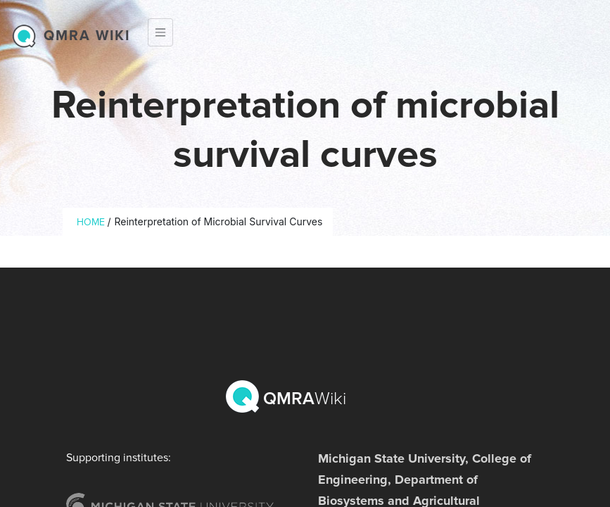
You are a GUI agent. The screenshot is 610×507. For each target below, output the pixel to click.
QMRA (288, 396)
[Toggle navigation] (160, 32)
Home (91, 222)
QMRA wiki (87, 35)
